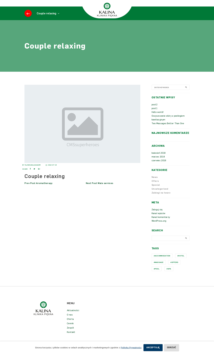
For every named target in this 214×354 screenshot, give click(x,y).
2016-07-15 (51, 169)
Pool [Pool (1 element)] (157, 273)
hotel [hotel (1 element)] (181, 260)
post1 (155, 112)
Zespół (70, 332)
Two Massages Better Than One (168, 127)
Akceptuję (153, 347)
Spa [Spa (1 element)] (169, 273)
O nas (70, 319)
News (155, 181)
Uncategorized (160, 193)
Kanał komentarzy (161, 221)
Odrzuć (171, 347)
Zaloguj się (157, 214)
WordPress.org (159, 225)
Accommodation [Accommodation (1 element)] (162, 260)
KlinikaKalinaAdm (33, 169)
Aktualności (73, 314)
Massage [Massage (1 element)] (159, 267)
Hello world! (158, 116)
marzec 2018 (158, 161)
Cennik (70, 327)
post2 (155, 109)
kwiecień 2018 (159, 157)
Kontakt (71, 336)
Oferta (70, 323)
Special (156, 189)
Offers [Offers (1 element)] (175, 267)
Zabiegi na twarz (161, 197)
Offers (155, 185)
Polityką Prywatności (131, 347)
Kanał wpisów (158, 217)
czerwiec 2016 (159, 165)
